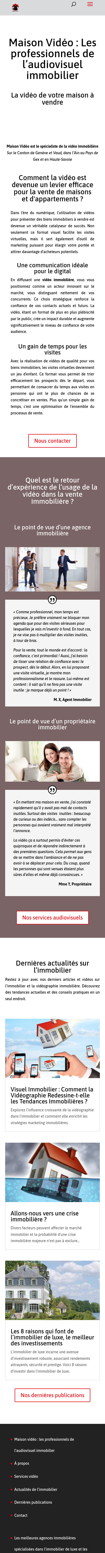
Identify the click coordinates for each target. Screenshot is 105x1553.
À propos (21, 1463)
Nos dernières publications (52, 1395)
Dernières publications (33, 1502)
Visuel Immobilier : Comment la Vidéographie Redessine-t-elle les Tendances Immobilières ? (52, 1095)
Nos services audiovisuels (52, 917)
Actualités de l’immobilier (35, 1489)
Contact (20, 1515)
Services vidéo (26, 1476)
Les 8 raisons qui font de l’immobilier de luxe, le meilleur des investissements (52, 1337)
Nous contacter (52, 441)
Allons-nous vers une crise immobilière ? (45, 1216)
